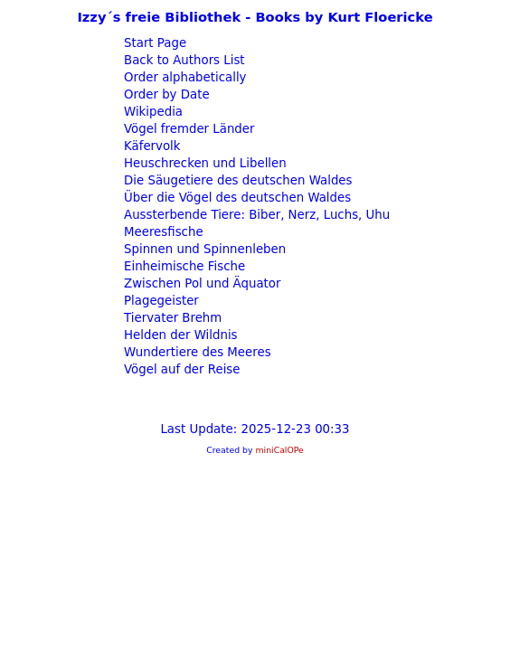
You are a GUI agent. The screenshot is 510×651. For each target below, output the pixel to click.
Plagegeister (159, 300)
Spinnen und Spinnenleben (203, 249)
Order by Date (165, 94)
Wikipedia (151, 111)
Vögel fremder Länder (187, 129)
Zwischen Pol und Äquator (200, 283)
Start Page (153, 43)
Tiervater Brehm (171, 318)
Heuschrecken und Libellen (203, 163)
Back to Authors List (182, 60)
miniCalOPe (279, 450)
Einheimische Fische (182, 266)
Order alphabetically (183, 77)
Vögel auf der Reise (180, 369)
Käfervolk (150, 146)
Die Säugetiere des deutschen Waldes (236, 180)
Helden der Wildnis (179, 335)
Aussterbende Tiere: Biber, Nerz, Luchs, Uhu (255, 215)
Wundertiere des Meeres (195, 352)
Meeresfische (161, 232)
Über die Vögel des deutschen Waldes (235, 197)
